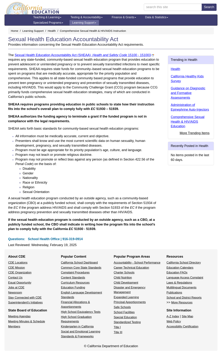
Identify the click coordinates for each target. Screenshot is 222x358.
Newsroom (15, 292)
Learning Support (84, 22)
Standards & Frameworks (77, 336)
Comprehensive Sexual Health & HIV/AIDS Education (187, 121)
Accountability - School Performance (137, 262)
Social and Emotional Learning (80, 331)
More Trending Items (195, 133)
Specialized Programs (48, 22)
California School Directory (183, 262)
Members (14, 326)
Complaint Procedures (75, 272)
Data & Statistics (156, 17)
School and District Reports (184, 297)
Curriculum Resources (75, 282)
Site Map (187, 316)
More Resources (181, 302)
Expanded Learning (126, 297)
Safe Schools (122, 307)
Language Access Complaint (184, 277)
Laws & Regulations (179, 282)
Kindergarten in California (77, 326)
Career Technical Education (131, 267)
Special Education (125, 317)
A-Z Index (172, 316)
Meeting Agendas (19, 316)
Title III (118, 332)
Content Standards (73, 277)
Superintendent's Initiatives (25, 302)
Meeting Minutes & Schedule (26, 321)
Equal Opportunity (19, 282)
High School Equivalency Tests (81, 311)
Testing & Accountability (86, 17)
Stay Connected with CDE (25, 297)
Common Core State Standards (81, 267)
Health (52, 30)
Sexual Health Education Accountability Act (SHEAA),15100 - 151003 (83, 55)
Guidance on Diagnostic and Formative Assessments (188, 92)
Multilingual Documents (181, 287)
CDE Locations (18, 262)
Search (209, 7)
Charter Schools (124, 272)
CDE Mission (16, 267)
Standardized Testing (127, 322)
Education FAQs (176, 272)
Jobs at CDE (16, 287)
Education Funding (73, 287)
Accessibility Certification (182, 326)
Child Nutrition (123, 277)
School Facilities (124, 312)
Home (14, 30)
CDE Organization (19, 272)
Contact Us (15, 277)
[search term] (173, 7)
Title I (117, 327)
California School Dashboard (79, 262)
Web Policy (173, 321)
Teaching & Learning (47, 17)
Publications (174, 292)
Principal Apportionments (130, 302)
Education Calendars (179, 267)
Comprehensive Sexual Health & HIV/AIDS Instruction (93, 30)
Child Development (126, 282)
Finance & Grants (124, 17)
